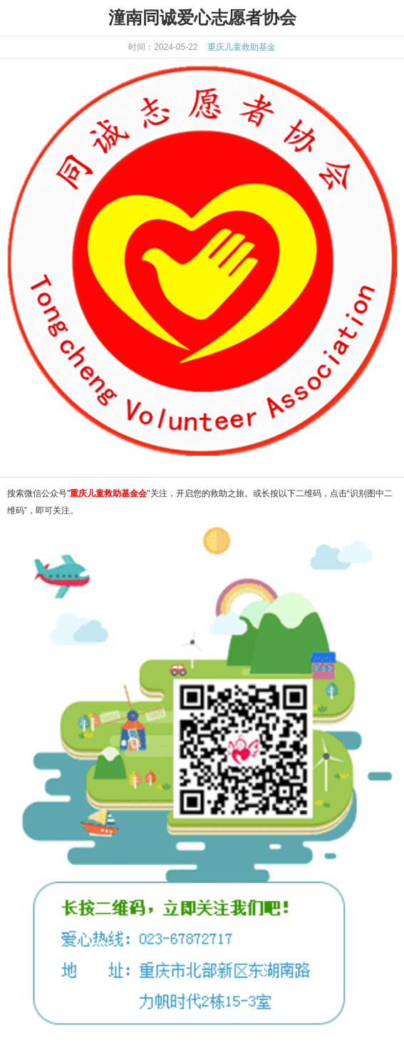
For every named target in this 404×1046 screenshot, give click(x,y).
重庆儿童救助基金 (241, 47)
